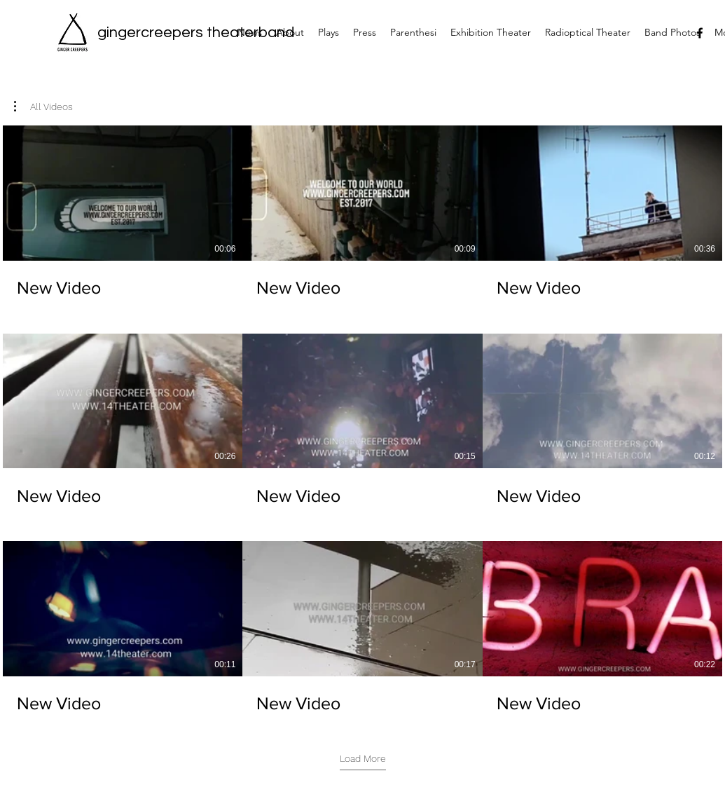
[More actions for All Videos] (43, 106)
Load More (363, 758)
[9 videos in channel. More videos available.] (362, 420)
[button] (43, 106)
